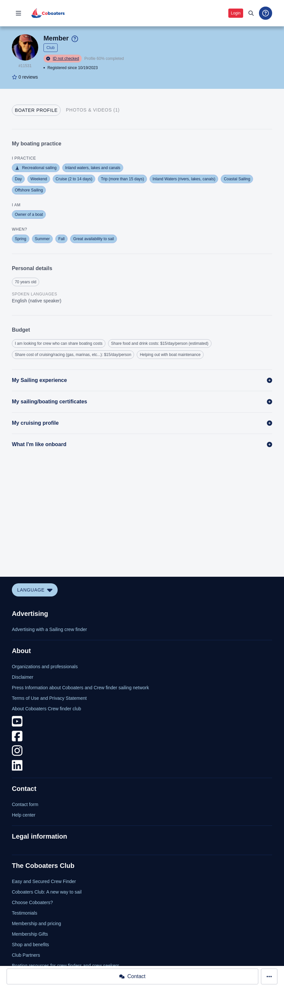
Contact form (25, 804)
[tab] (36, 110)
